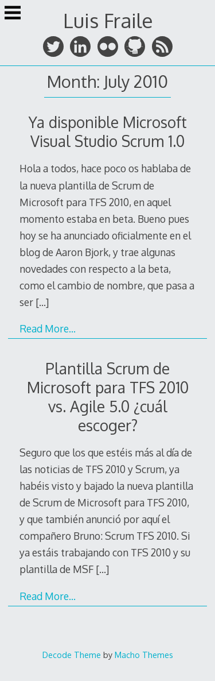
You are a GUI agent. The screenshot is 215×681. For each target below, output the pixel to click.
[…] (42, 302)
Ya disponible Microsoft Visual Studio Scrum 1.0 (108, 131)
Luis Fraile (108, 20)
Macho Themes (144, 654)
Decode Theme (71, 654)
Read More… (47, 328)
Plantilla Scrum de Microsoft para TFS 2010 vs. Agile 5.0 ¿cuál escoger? (108, 397)
